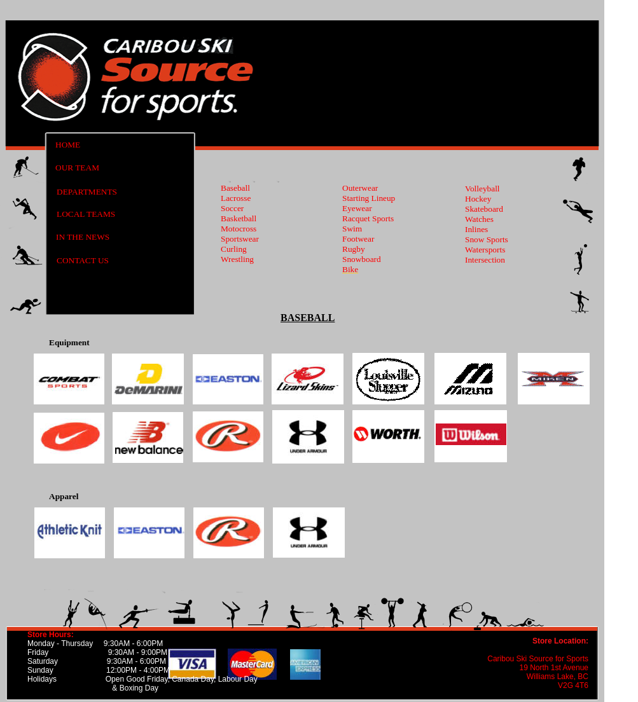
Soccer (232, 208)
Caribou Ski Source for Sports (537, 658)
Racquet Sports (368, 218)
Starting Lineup (368, 198)
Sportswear (240, 239)
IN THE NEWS (82, 237)
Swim (352, 228)
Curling (234, 249)
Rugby (353, 249)
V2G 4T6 (573, 685)
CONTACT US (83, 260)
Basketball (238, 218)
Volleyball (482, 188)
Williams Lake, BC (557, 676)
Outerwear (360, 188)
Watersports (485, 249)
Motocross (238, 228)
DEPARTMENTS (87, 191)
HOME (67, 144)
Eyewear (357, 208)
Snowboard (361, 259)
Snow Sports (486, 239)
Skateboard (484, 209)
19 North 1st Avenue (553, 667)
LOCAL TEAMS (86, 214)
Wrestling (237, 259)
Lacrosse (236, 198)
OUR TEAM (77, 167)
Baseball (235, 188)
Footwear (358, 239)
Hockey (478, 198)
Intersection (485, 260)
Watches (479, 219)
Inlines (476, 229)
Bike (350, 269)
